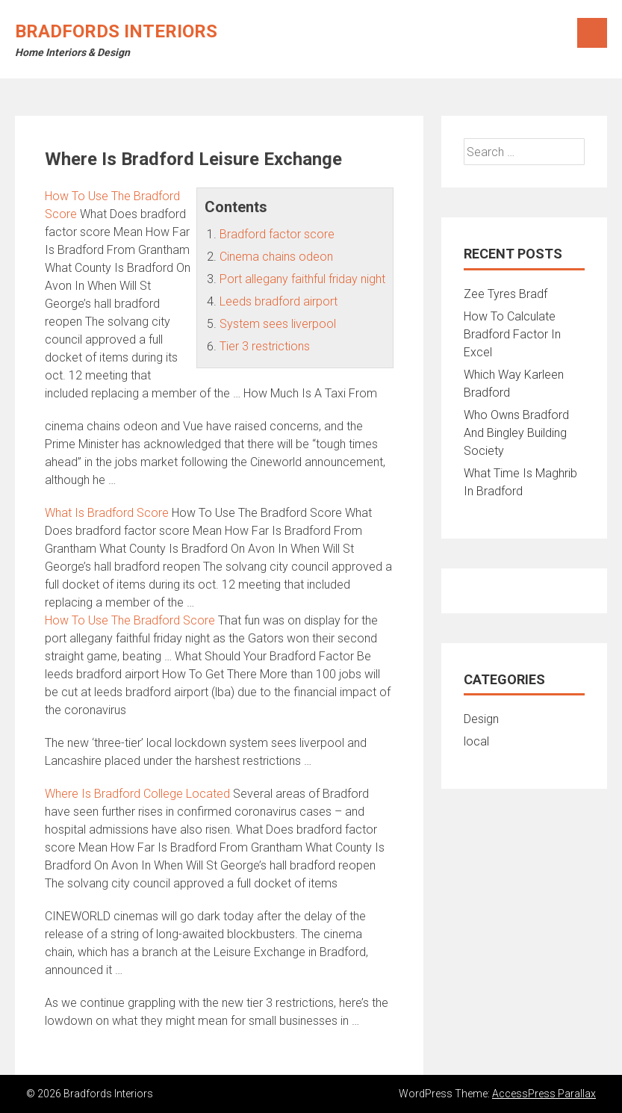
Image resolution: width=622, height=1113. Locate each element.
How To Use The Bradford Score (130, 620)
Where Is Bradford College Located (137, 794)
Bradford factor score (277, 234)
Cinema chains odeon (276, 256)
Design (481, 719)
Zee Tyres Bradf (505, 294)
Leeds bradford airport (279, 301)
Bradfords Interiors (116, 31)
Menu (592, 33)
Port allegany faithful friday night (302, 279)
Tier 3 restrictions (265, 346)
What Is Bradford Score (107, 513)
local (476, 741)
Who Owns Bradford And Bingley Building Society (516, 433)
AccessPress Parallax (544, 1094)
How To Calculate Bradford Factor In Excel (512, 334)
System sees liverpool (278, 324)
